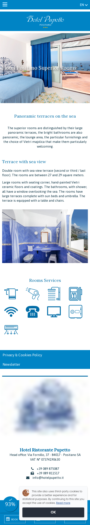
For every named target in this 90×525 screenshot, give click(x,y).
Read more (63, 503)
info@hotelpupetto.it (48, 477)
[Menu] (4, 4)
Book (12, 519)
